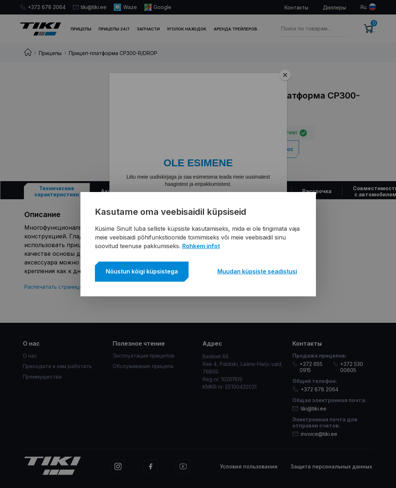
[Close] (285, 75)
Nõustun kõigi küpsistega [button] (142, 271)
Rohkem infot (201, 246)
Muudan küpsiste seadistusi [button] (257, 271)
